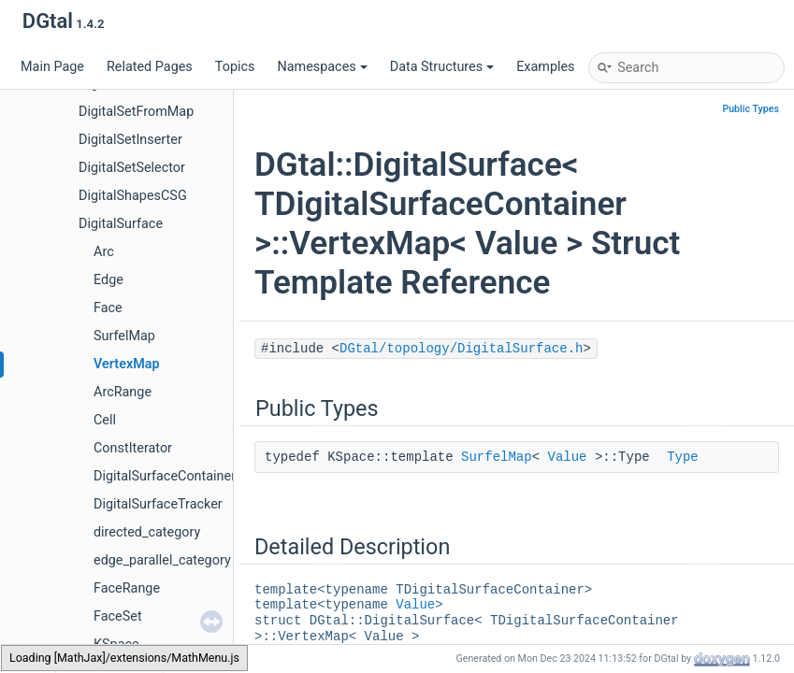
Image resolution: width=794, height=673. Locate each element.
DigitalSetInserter (130, 140)
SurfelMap (124, 336)
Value (566, 457)
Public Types (750, 109)
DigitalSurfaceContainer (165, 476)
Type (683, 457)
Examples (545, 67)
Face (108, 308)
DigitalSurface (121, 224)
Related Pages (150, 67)
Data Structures (442, 67)
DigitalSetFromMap (136, 112)
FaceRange (127, 588)
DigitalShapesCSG (133, 196)
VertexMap (127, 364)
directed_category (147, 532)
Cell (105, 420)
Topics (235, 67)
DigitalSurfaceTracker (158, 504)
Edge (108, 280)
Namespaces (322, 67)
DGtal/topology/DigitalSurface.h (461, 348)
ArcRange (123, 392)
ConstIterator (133, 448)
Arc (104, 252)
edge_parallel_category (162, 560)
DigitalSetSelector (132, 168)
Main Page (52, 67)
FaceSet (118, 616)
